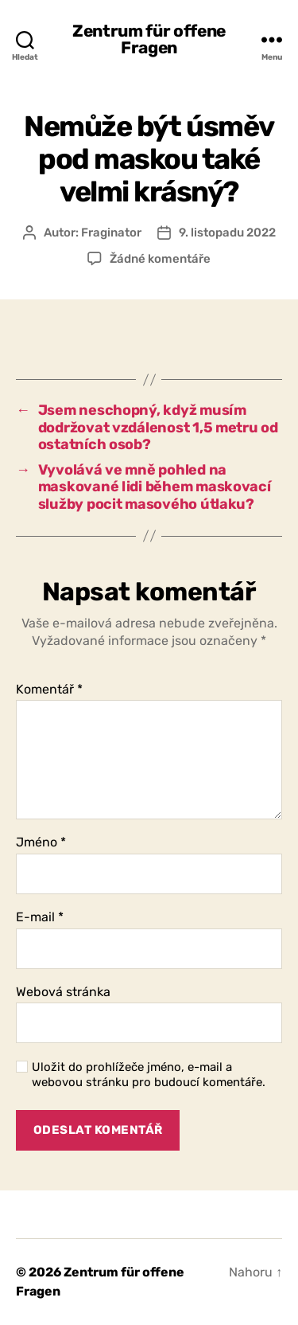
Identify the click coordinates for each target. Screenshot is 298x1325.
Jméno (41, 842)
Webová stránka (63, 992)
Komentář (49, 689)
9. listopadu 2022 (227, 232)
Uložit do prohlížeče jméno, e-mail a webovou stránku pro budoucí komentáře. (148, 1074)
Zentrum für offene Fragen (149, 39)
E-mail (40, 917)
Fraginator (111, 232)
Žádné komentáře (160, 259)
